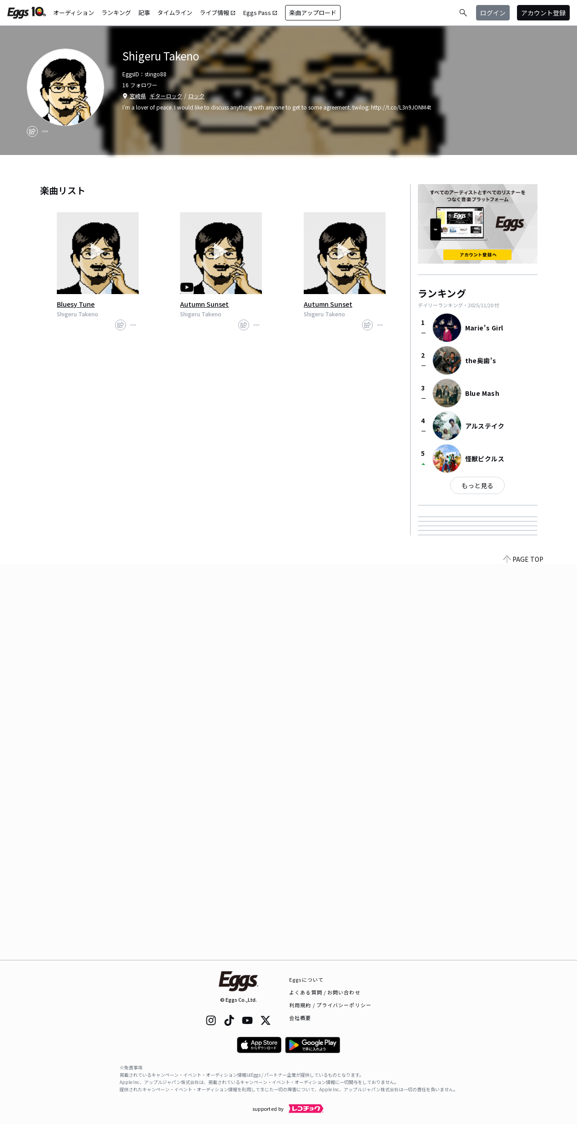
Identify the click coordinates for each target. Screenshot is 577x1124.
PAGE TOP (523, 954)
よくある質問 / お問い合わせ (325, 992)
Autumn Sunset (204, 304)
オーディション (73, 12)
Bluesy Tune (76, 304)
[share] (32, 131)
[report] (45, 131)
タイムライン (174, 12)
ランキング (116, 12)
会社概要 (300, 1017)
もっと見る (477, 485)
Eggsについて (306, 979)
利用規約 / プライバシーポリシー (330, 1005)
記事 (144, 12)
